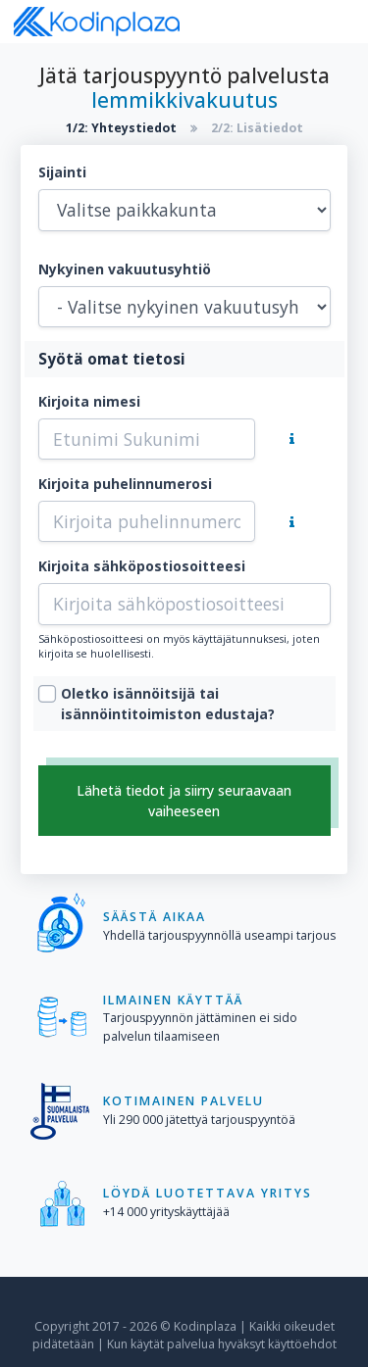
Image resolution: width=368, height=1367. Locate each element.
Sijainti (62, 172)
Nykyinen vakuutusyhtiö (124, 269)
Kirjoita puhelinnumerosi (125, 483)
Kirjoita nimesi (89, 401)
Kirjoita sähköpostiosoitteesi (141, 566)
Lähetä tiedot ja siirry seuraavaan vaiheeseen (184, 800)
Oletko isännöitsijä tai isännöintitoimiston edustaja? (168, 703)
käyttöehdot (302, 1344)
